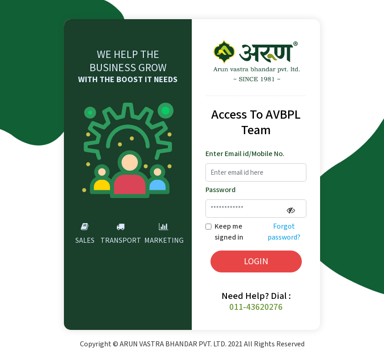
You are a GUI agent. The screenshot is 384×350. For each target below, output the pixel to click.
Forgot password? (284, 232)
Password (220, 190)
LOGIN (256, 261)
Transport (120, 233)
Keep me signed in (229, 232)
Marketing (164, 233)
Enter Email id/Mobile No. (244, 154)
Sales (85, 233)
